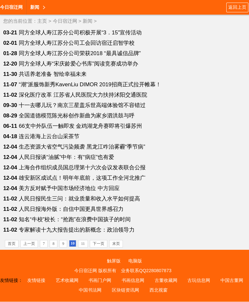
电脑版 (135, 260)
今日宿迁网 (11, 7)
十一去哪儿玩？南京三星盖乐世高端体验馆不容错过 (82, 105)
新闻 (34, 7)
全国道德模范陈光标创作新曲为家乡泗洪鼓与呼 (77, 116)
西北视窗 (158, 290)
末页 (116, 243)
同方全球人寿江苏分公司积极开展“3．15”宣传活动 (80, 33)
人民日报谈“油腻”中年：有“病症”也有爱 (66, 157)
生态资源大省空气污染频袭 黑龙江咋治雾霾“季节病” (82, 147)
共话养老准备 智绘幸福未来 (53, 74)
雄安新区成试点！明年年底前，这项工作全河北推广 (82, 178)
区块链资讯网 (125, 290)
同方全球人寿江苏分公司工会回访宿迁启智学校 (77, 43)
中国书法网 (90, 290)
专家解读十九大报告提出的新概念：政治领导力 (77, 230)
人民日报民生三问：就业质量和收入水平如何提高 (79, 199)
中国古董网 (231, 280)
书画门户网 (100, 280)
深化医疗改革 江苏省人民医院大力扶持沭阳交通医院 (83, 95)
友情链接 (36, 280)
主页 (42, 21)
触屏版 (114, 260)
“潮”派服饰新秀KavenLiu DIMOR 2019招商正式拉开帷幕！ (90, 84)
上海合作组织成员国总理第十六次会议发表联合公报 (82, 167)
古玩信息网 (198, 280)
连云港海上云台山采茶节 (49, 136)
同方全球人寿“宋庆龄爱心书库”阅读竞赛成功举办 (78, 64)
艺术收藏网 (67, 280)
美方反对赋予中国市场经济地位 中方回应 (69, 188)
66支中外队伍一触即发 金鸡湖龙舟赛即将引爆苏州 (80, 126)
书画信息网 (133, 280)
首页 (12, 243)
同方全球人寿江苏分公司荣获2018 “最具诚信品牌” (80, 53)
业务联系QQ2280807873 (146, 270)
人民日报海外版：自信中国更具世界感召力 (71, 209)
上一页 (29, 243)
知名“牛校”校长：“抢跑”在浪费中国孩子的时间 (75, 219)
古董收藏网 (166, 280)
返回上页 (237, 7)
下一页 (98, 243)
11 (83, 243)
